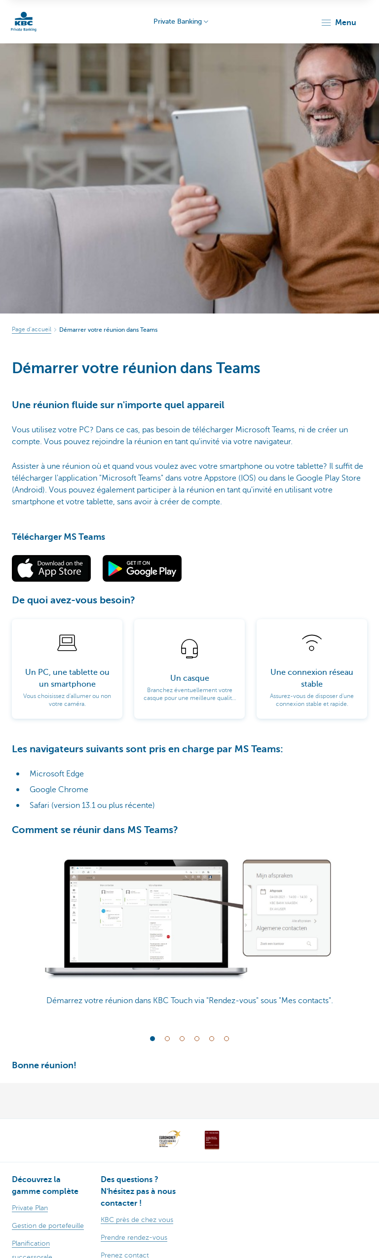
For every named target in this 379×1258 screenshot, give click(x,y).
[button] (338, 22)
